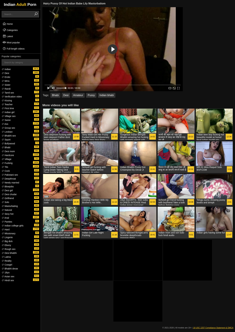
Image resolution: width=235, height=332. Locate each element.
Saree (6, 120)
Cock (6, 171)
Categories (10, 30)
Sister (6, 85)
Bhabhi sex (9, 135)
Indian (6, 69)
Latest (7, 36)
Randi (6, 88)
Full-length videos (13, 48)
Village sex (9, 116)
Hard (5, 229)
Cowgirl (7, 264)
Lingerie (7, 237)
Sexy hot (7, 214)
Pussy (91, 95)
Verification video (12, 96)
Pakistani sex (10, 174)
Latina (6, 257)
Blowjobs (8, 186)
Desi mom (8, 151)
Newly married (10, 182)
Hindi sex (8, 280)
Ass (5, 124)
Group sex (8, 128)
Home (7, 24)
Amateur (78, 95)
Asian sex (8, 276)
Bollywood (8, 143)
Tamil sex (8, 92)
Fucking (7, 163)
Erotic (6, 77)
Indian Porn (20, 4)
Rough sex (9, 249)
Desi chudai (9, 194)
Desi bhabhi (9, 253)
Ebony (6, 245)
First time (8, 108)
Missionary (9, 233)
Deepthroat (9, 178)
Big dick (7, 241)
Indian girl (8, 112)
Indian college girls (13, 225)
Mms (5, 81)
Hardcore (8, 155)
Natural (7, 210)
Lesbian (7, 131)
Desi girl (7, 190)
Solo (5, 202)
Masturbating (10, 206)
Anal (5, 218)
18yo (5, 272)
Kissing (7, 100)
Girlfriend (8, 198)
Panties (7, 221)
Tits (5, 167)
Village (6, 159)
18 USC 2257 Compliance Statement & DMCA (213, 328)
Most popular (11, 42)
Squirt (6, 139)
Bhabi (6, 147)
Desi (5, 73)
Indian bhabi (107, 95)
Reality (7, 261)
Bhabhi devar (10, 268)
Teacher (7, 104)
